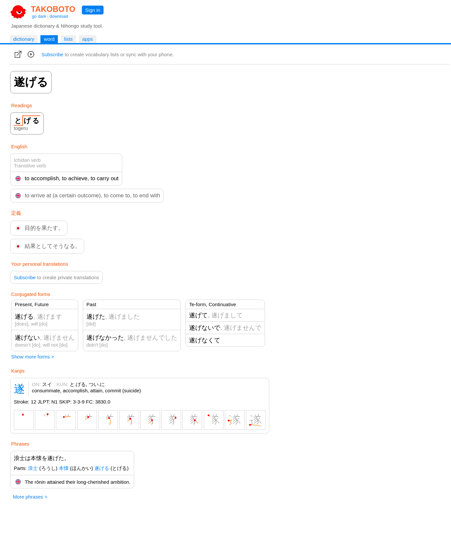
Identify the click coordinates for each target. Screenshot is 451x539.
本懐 (64, 468)
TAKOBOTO (53, 9)
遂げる (101, 468)
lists (68, 39)
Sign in (92, 10)
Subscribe (52, 54)
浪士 (33, 468)
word (49, 39)
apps (87, 39)
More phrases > (30, 497)
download (59, 16)
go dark (39, 16)
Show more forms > (32, 356)
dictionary (23, 39)
